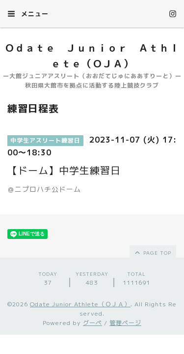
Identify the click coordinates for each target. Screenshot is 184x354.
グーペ (92, 323)
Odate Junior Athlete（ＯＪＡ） (80, 304)
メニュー (28, 13)
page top (152, 252)
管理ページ (125, 323)
